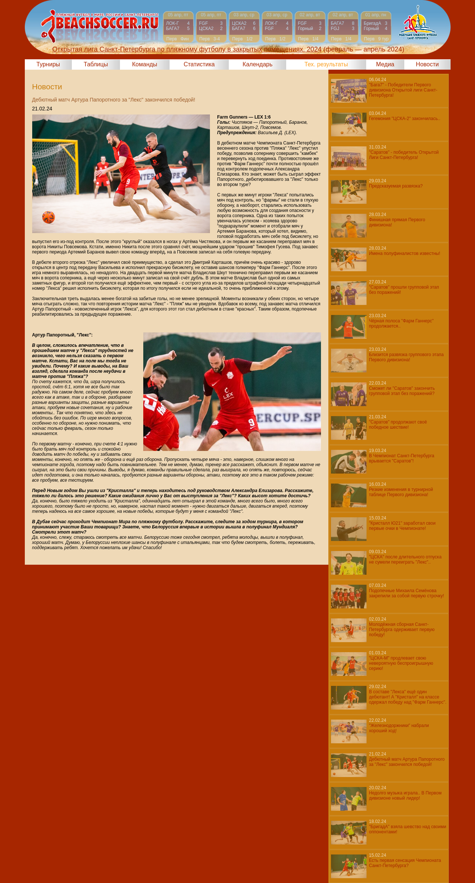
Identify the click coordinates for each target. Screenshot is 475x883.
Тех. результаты (326, 64)
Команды (144, 64)
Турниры (48, 64)
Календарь (257, 64)
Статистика (199, 64)
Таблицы (96, 64)
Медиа (385, 64)
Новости (427, 64)
